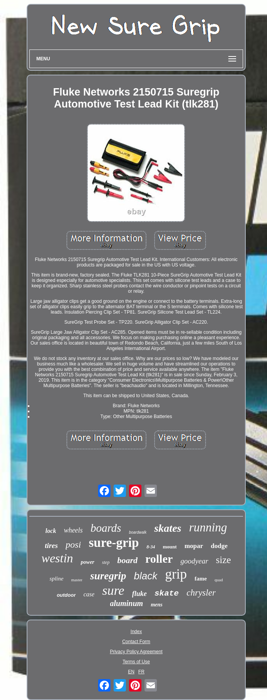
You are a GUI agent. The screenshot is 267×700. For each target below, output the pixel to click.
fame (201, 578)
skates (167, 528)
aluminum (126, 603)
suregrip (108, 576)
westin (57, 558)
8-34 (150, 547)
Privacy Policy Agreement (136, 651)
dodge (219, 546)
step (105, 562)
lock (51, 531)
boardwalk (138, 532)
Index (136, 631)
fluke (139, 594)
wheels (73, 530)
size (223, 560)
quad (218, 579)
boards (105, 528)
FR (141, 671)
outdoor (66, 595)
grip (176, 574)
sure (113, 590)
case (88, 594)
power (87, 562)
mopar (193, 546)
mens (156, 605)
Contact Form (136, 641)
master (76, 579)
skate (167, 593)
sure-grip (114, 543)
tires (51, 545)
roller (159, 558)
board (127, 560)
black (146, 576)
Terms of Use (136, 661)
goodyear (194, 561)
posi (73, 545)
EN (131, 671)
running (208, 527)
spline (56, 578)
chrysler (201, 593)
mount (170, 547)
